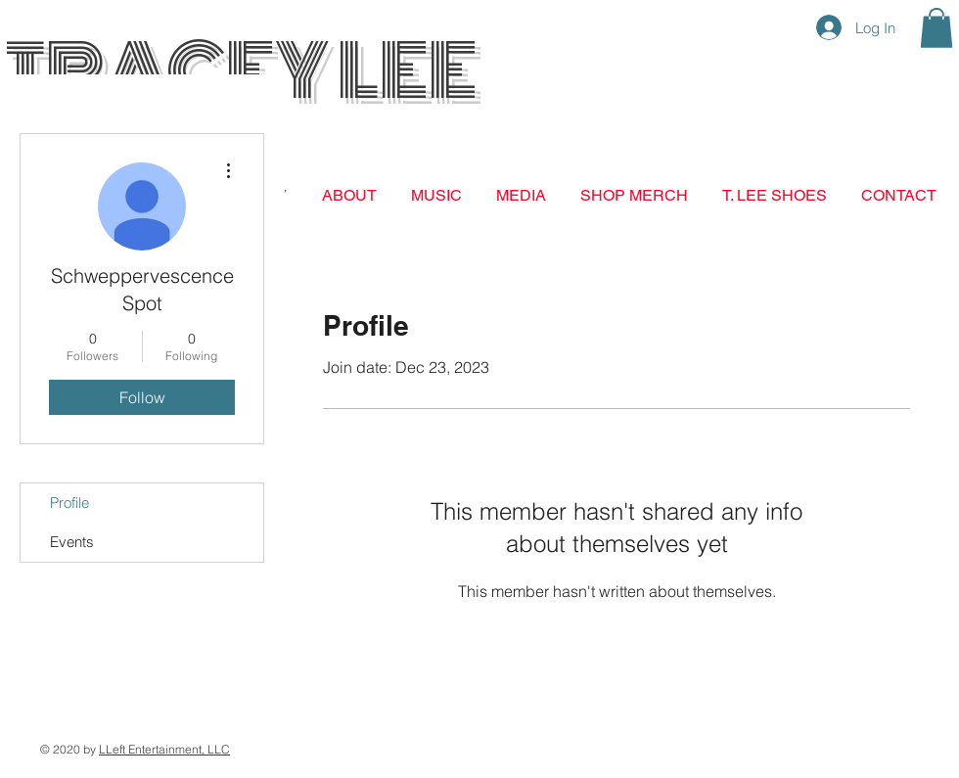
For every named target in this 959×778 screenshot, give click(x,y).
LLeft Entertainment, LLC (164, 749)
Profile (69, 502)
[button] (936, 28)
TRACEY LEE (241, 71)
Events (72, 541)
